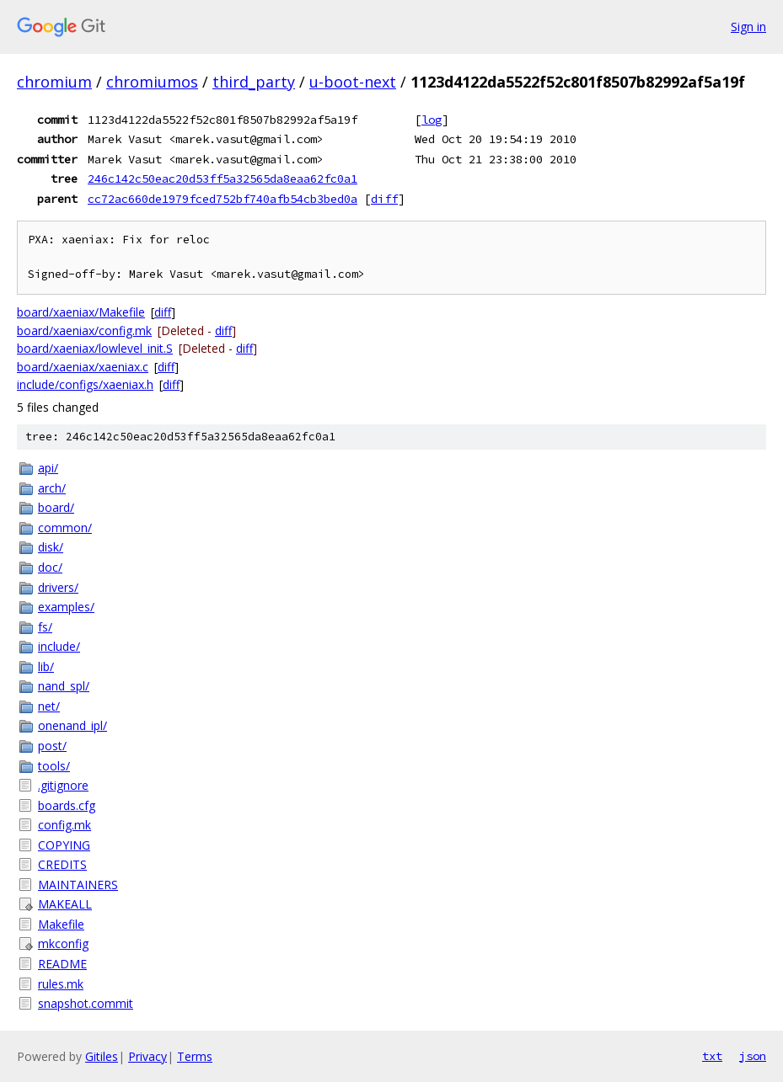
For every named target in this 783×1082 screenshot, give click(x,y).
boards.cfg (66, 805)
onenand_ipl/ (72, 725)
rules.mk (60, 984)
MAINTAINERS (78, 885)
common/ (65, 528)
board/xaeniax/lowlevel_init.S (95, 348)
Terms (194, 1056)
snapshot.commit (85, 1003)
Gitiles (101, 1056)
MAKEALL (65, 904)
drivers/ (58, 587)
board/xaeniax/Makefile (81, 312)
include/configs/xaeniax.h (85, 384)
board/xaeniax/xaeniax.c (82, 367)
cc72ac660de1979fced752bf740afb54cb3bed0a (222, 198)
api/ (48, 468)
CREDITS (62, 864)
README (62, 964)
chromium (54, 82)
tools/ (54, 766)
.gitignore (63, 785)
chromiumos (152, 82)
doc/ (50, 567)
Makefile (61, 924)
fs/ (45, 627)
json (752, 1055)
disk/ (50, 547)
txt (712, 1055)
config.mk (64, 825)
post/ (52, 746)
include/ (59, 646)
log (431, 119)
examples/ (66, 607)
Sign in (748, 27)
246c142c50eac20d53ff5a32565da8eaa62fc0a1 (222, 178)
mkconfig (63, 943)
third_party (253, 82)
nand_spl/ (63, 686)
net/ (49, 706)
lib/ (46, 666)
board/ (56, 507)
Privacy (147, 1056)
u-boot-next (352, 82)
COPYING (64, 845)
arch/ (52, 488)
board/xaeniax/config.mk (84, 330)
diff (384, 198)
